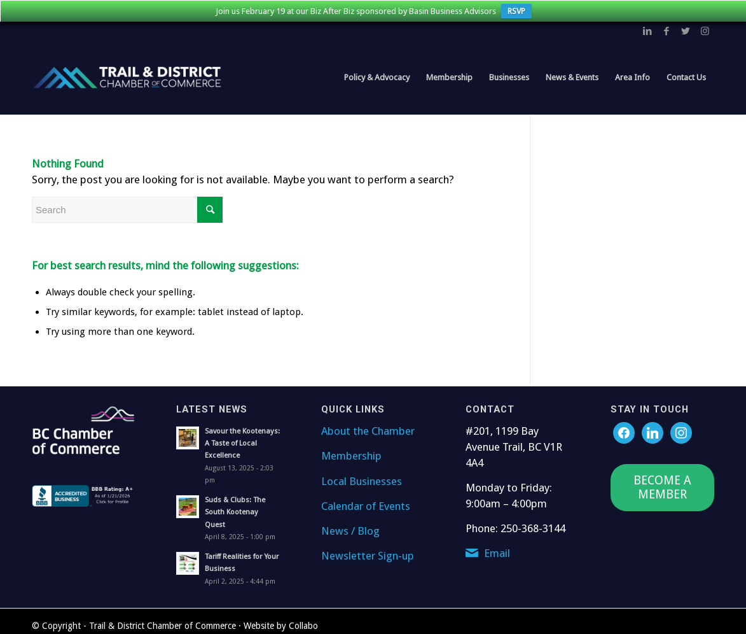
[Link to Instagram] (704, 31)
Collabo (303, 626)
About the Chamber (368, 431)
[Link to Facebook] (666, 31)
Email (497, 553)
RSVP (516, 11)
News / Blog (350, 531)
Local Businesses (361, 481)
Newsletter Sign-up (367, 555)
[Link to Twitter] (685, 31)
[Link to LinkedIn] (647, 31)
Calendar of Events (365, 506)
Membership (351, 455)
